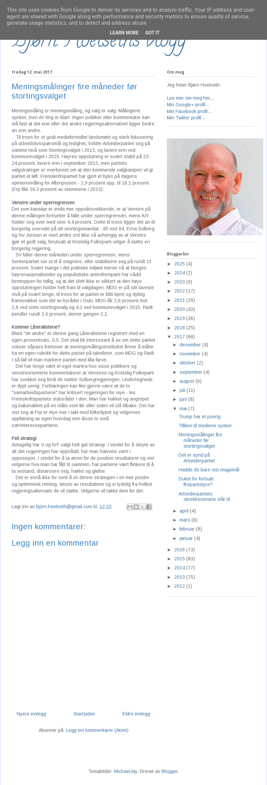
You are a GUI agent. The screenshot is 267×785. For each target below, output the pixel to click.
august (188, 381)
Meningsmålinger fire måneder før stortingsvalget (200, 440)
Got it (152, 32)
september (192, 372)
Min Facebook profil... (189, 111)
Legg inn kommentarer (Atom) (97, 730)
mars (186, 520)
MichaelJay (125, 771)
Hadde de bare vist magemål (209, 469)
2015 (180, 558)
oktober (188, 362)
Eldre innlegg (136, 713)
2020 (180, 309)
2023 (180, 282)
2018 (180, 327)
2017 (180, 336)
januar (187, 538)
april (185, 511)
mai (184, 408)
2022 (180, 291)
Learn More (124, 32)
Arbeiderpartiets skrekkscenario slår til (204, 496)
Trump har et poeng (200, 416)
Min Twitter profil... (186, 117)
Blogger (170, 771)
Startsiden (84, 713)
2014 (180, 567)
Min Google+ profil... (188, 104)
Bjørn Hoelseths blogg (99, 42)
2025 (180, 263)
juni (184, 399)
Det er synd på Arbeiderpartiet (197, 457)
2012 (180, 586)
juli (183, 390)
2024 (180, 272)
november (191, 353)
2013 (180, 577)
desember (191, 344)
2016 (180, 549)
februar (188, 529)
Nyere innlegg (31, 713)
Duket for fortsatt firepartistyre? (196, 481)
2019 (180, 318)
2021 (180, 300)
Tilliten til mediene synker (205, 425)
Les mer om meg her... (190, 98)
